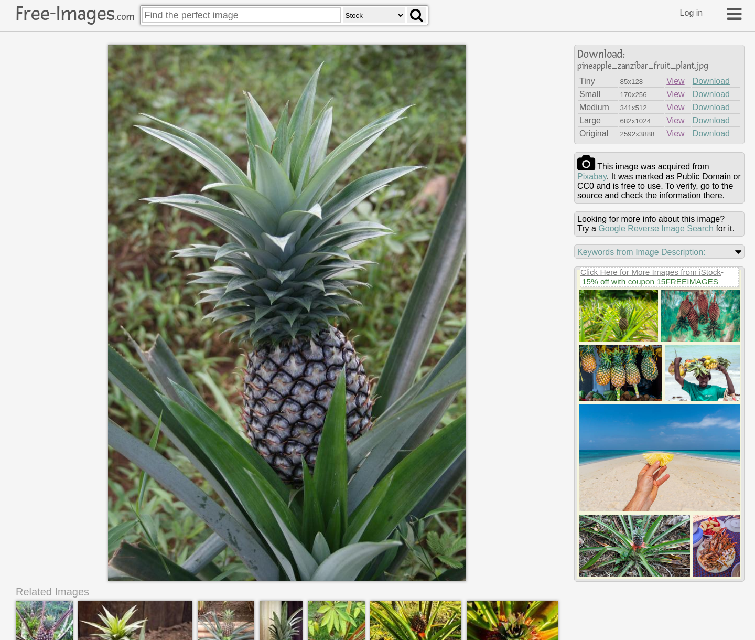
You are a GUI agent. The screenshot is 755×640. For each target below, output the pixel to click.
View (675, 81)
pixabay (592, 176)
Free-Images (75, 14)
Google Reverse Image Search (656, 228)
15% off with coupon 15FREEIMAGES (650, 281)
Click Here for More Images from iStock (650, 272)
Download (711, 81)
